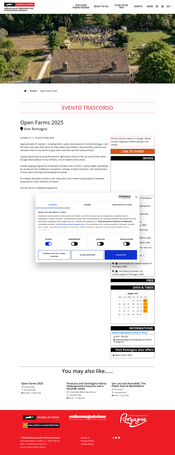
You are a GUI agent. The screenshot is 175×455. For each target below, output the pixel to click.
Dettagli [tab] (87, 204)
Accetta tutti (121, 255)
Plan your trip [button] (121, 6)
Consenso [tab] (52, 204)
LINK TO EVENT (132, 151)
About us (85, 437)
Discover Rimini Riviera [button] (81, 6)
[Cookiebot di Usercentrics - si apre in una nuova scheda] (120, 197)
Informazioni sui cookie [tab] (122, 204)
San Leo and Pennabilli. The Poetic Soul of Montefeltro (129, 384)
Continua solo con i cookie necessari (54, 254)
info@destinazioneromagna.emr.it (71, 224)
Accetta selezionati (87, 255)
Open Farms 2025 (122, 355)
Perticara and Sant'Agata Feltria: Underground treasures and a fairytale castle (87, 386)
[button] (157, 6)
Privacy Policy (87, 440)
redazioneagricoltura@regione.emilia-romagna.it (132, 340)
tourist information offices (33, 447)
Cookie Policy (87, 444)
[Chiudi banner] (136, 197)
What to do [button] (101, 6)
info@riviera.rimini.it (37, 444)
